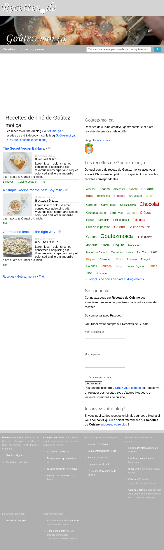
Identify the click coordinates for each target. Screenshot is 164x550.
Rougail (145, 259)
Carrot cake (108, 204)
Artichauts (119, 189)
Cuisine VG (134, 479)
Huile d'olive (145, 236)
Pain (154, 252)
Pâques (90, 259)
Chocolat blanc (96, 212)
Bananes (147, 189)
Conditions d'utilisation (17, 462)
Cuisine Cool (135, 489)
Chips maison (128, 204)
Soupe (119, 266)
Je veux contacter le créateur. (62, 468)
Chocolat (149, 204)
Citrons (131, 212)
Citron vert (116, 212)
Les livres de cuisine (139, 458)
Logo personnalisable (99, 464)
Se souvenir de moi (100, 377)
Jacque (91, 245)
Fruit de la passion (98, 227)
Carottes (91, 204)
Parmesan (105, 259)
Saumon (106, 266)
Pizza (119, 259)
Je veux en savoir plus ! (59, 451)
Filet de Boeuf (121, 219)
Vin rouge (101, 273)
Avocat (133, 189)
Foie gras (139, 219)
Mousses (117, 252)
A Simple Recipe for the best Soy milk (32, 190)
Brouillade (135, 195)
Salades (91, 266)
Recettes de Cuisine (12, 437)
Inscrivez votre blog (98, 444)
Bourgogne (103, 195)
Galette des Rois (139, 227)
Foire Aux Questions (98, 457)
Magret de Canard (96, 252)
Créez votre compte (128, 387)
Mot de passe (92, 354)
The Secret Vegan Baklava (24, 148)
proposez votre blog (114, 424)
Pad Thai (142, 252)
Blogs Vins (133, 468)
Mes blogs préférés (32, 49)
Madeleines (135, 245)
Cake (149, 195)
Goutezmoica (116, 236)
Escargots (103, 219)
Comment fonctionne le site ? (103, 450)
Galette (119, 227)
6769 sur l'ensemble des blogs (26, 139)
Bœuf (89, 195)
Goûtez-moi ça (51, 131)
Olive (129, 252)
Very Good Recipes (16, 520)
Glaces (91, 237)
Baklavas (8, 181)
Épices (90, 219)
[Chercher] (157, 49)
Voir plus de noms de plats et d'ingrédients (116, 279)
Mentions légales (15, 455)
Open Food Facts (56, 531)
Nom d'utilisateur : (95, 331)
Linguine (119, 245)
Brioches (119, 195)
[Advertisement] (82, 82)
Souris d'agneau (136, 266)
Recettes (9, 49)
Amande (91, 189)
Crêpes (145, 213)
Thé (43, 181)
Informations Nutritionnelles (64, 520)
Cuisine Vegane (27, 181)
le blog (50, 475)
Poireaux (132, 259)
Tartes (153, 266)
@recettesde (63, 475)
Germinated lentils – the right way (29, 232)
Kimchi (105, 245)
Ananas (105, 189)
